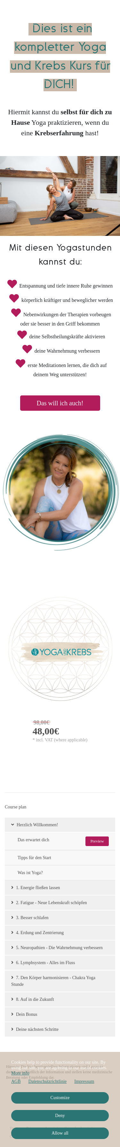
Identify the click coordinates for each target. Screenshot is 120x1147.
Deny (60, 1115)
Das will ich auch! (59, 403)
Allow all (60, 1133)
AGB (16, 1081)
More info (20, 1073)
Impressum (84, 1081)
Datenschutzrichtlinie (47, 1081)
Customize (60, 1097)
